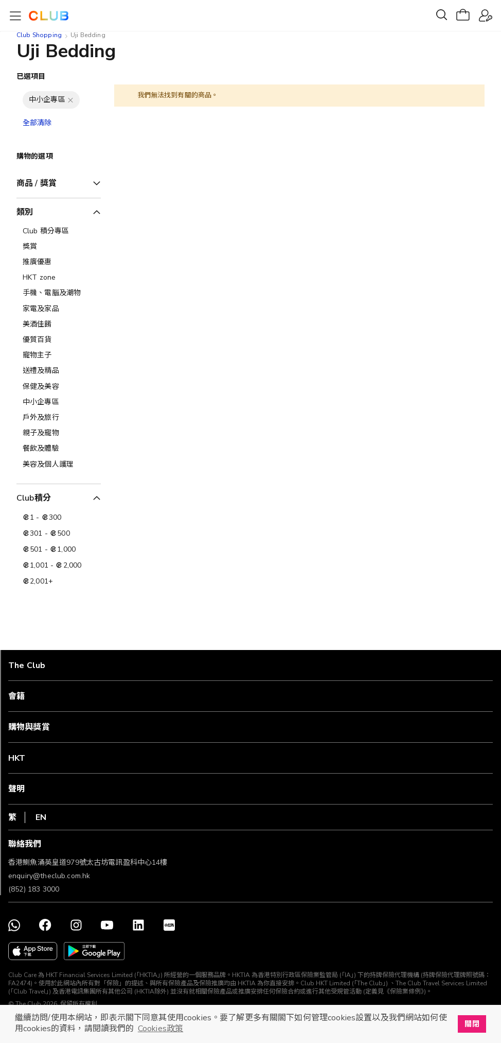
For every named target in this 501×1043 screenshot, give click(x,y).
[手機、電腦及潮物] (59, 293)
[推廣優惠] (59, 262)
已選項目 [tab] (31, 76)
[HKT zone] (59, 277)
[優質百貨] (59, 340)
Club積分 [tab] (33, 498)
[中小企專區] (59, 402)
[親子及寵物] (59, 433)
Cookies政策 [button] (160, 1028)
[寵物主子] (59, 355)
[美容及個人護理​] (59, 464)
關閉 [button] (471, 1024)
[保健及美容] (59, 386)
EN (40, 817)
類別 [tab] (24, 212)
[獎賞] (59, 246)
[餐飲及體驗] (59, 448)
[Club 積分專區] (59, 231)
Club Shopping (39, 35)
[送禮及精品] (59, 370)
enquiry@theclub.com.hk (49, 876)
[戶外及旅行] (59, 417)
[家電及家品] (59, 309)
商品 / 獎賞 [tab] (36, 183)
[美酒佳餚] (59, 324)
